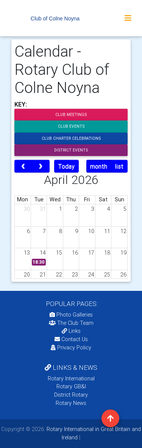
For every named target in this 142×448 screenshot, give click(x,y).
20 (27, 274)
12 (123, 231)
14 (43, 252)
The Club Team (71, 323)
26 (123, 274)
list (119, 166)
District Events (71, 150)
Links (71, 331)
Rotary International (71, 378)
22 (59, 274)
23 (75, 274)
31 (43, 208)
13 (27, 252)
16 (75, 252)
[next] (41, 166)
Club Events (71, 126)
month (98, 166)
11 (107, 231)
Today (66, 166)
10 (91, 231)
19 (123, 252)
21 (43, 274)
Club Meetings (71, 114)
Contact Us (71, 339)
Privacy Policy (71, 347)
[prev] (23, 166)
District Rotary (71, 394)
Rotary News (71, 403)
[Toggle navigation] (128, 18)
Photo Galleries (71, 314)
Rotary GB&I (71, 386)
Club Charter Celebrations (71, 138)
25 (107, 274)
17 (91, 252)
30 (27, 208)
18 (107, 252)
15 (59, 252)
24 (91, 274)
